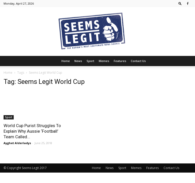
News (78, 61)
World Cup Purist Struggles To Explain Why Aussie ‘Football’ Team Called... (32, 131)
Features (120, 61)
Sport (90, 61)
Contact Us (138, 61)
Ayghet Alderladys (17, 143)
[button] (180, 3)
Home (65, 61)
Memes (104, 61)
